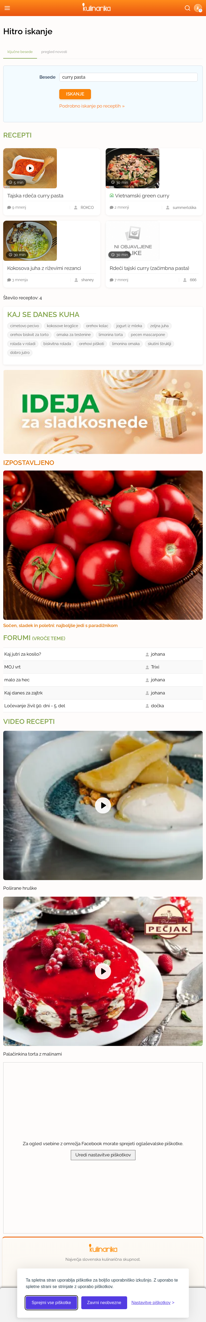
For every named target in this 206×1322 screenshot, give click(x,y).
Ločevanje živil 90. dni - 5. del (34, 705)
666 (193, 280)
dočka (157, 705)
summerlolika (184, 207)
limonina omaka (126, 344)
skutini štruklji (159, 344)
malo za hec (17, 679)
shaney (87, 280)
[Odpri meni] (7, 8)
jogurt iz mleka (129, 326)
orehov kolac (97, 326)
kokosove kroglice (62, 326)
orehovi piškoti (91, 344)
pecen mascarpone (148, 335)
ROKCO (87, 207)
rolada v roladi (22, 344)
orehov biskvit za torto (29, 335)
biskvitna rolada (57, 344)
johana (158, 654)
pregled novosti (54, 52)
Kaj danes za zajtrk (23, 693)
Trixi (155, 667)
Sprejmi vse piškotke (51, 1302)
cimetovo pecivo (24, 326)
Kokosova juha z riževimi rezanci (44, 268)
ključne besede (20, 52)
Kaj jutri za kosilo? (22, 654)
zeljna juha (159, 326)
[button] (198, 8)
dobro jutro (20, 352)
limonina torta (111, 335)
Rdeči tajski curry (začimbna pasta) (149, 268)
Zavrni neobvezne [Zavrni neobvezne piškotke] (104, 1302)
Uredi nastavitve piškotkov (103, 1154)
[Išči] (187, 8)
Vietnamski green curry (142, 195)
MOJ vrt (12, 667)
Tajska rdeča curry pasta (35, 195)
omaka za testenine (74, 335)
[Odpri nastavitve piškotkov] (152, 1302)
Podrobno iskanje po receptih (90, 106)
